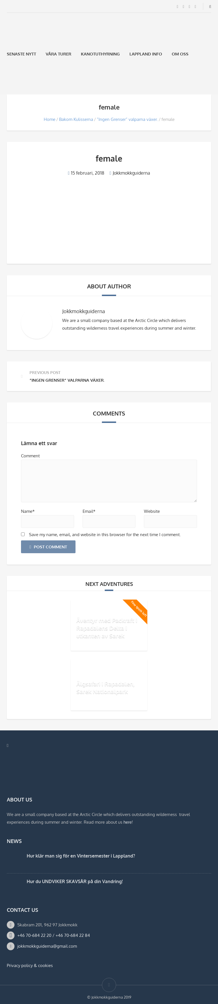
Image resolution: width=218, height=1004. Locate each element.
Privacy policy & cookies (30, 965)
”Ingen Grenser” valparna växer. (127, 119)
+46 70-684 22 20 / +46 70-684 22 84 (53, 935)
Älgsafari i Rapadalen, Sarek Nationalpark (105, 687)
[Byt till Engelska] (24, 81)
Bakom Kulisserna (76, 119)
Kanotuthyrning (100, 54)
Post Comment (48, 546)
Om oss (180, 54)
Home (49, 119)
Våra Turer (58, 54)
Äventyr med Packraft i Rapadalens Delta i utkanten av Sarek (106, 627)
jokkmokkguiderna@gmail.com (47, 946)
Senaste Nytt (21, 54)
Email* (89, 511)
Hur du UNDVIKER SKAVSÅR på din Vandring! (75, 881)
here (127, 822)
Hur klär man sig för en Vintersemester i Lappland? (81, 856)
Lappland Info (145, 54)
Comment (30, 455)
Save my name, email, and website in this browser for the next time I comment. (105, 534)
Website (152, 511)
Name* (28, 511)
